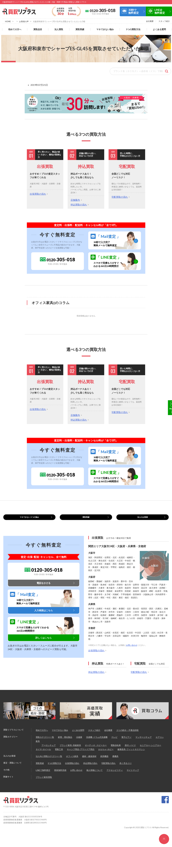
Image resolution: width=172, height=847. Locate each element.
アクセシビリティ (115, 774)
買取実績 (79, 29)
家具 (38, 745)
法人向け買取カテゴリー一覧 (49, 760)
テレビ (114, 740)
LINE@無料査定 (159, 11)
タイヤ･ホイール (43, 753)
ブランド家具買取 (44, 780)
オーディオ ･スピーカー (96, 749)
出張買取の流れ (38, 193)
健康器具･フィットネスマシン (131, 753)
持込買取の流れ (79, 204)
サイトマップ (133, 774)
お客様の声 (24, 21)
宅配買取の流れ (119, 196)
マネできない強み (105, 29)
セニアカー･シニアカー (150, 749)
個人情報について (94, 774)
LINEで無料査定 (43, 774)
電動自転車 (116, 749)
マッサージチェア (143, 740)
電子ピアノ (126, 740)
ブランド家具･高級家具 (70, 749)
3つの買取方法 (133, 29)
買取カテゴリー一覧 (45, 740)
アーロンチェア (49, 749)
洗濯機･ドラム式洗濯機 (96, 740)
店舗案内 (75, 200)
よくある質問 (159, 29)
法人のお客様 (143, 518)
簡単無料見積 (60, 774)
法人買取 (58, 29)
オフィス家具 (72, 760)
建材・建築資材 (89, 760)
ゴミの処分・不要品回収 (127, 734)
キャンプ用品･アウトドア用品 (80, 753)
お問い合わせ (131, 648)
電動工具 (59, 753)
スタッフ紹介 (164, 21)
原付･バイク (130, 749)
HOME (8, 21)
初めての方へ (14, 29)
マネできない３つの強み (29, 518)
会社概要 (150, 21)
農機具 (115, 760)
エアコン (160, 740)
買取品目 (37, 29)
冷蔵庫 (79, 740)
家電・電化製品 (65, 740)
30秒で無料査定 (133, 11)
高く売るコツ (125, 767)
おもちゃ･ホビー (106, 753)
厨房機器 (104, 760)
